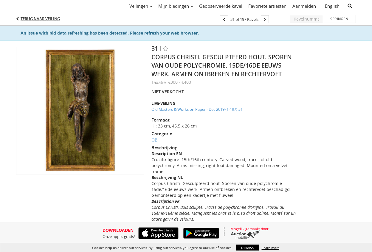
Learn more (270, 247)
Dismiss (247, 247)
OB (154, 140)
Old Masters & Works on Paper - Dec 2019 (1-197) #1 (197, 109)
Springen (339, 18)
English (332, 6)
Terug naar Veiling (40, 18)
